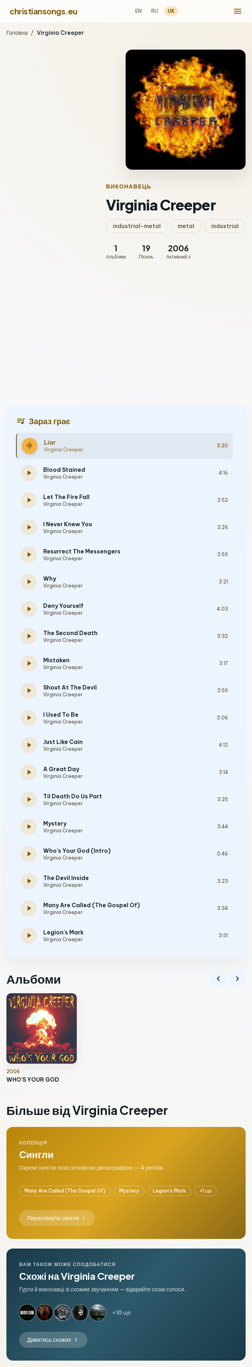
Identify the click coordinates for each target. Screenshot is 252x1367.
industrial (225, 226)
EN (138, 11)
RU (154, 11)
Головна (17, 32)
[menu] (237, 11)
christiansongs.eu (44, 11)
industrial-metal (137, 226)
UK (171, 11)
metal (186, 226)
